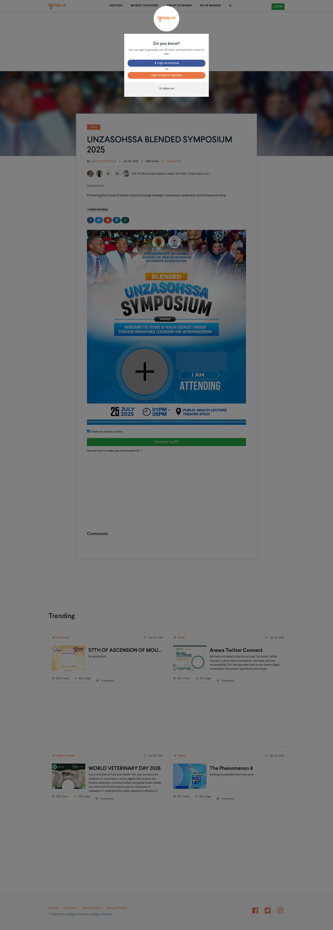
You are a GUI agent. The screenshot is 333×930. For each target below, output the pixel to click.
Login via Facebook (166, 63)
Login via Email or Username (166, 75)
